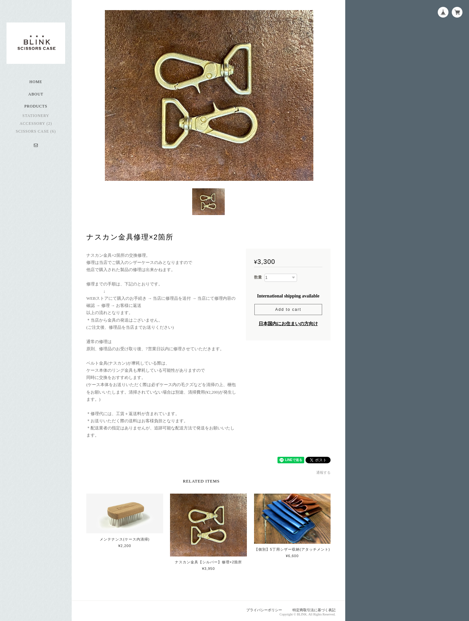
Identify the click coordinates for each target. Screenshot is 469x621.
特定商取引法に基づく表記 (313, 608)
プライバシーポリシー (264, 608)
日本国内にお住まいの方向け (288, 321)
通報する (323, 470)
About (35, 94)
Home (35, 82)
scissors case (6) (36, 131)
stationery (35, 116)
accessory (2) (36, 124)
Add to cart (288, 307)
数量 (258, 275)
